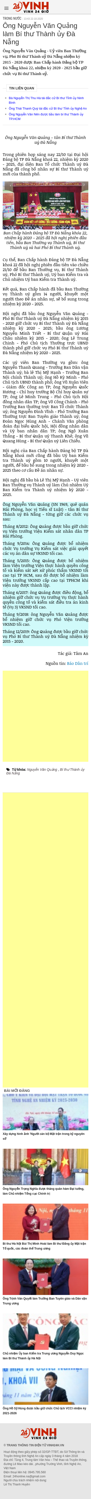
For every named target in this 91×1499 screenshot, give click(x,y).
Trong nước (12, 18)
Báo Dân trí (77, 663)
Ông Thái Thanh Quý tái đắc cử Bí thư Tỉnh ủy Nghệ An (48, 108)
